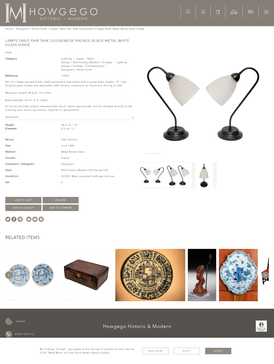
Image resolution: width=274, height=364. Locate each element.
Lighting (66, 58)
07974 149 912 (19, 334)
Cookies (15, 321)
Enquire (60, 200)
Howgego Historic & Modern (137, 326)
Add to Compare (60, 207)
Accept (218, 351)
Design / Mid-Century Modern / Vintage (86, 62)
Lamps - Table (85, 58)
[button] (233, 11)
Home (9, 29)
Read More (155, 351)
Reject (187, 351)
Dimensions (69, 117)
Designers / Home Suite (31, 29)
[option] (31, 275)
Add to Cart (23, 200)
